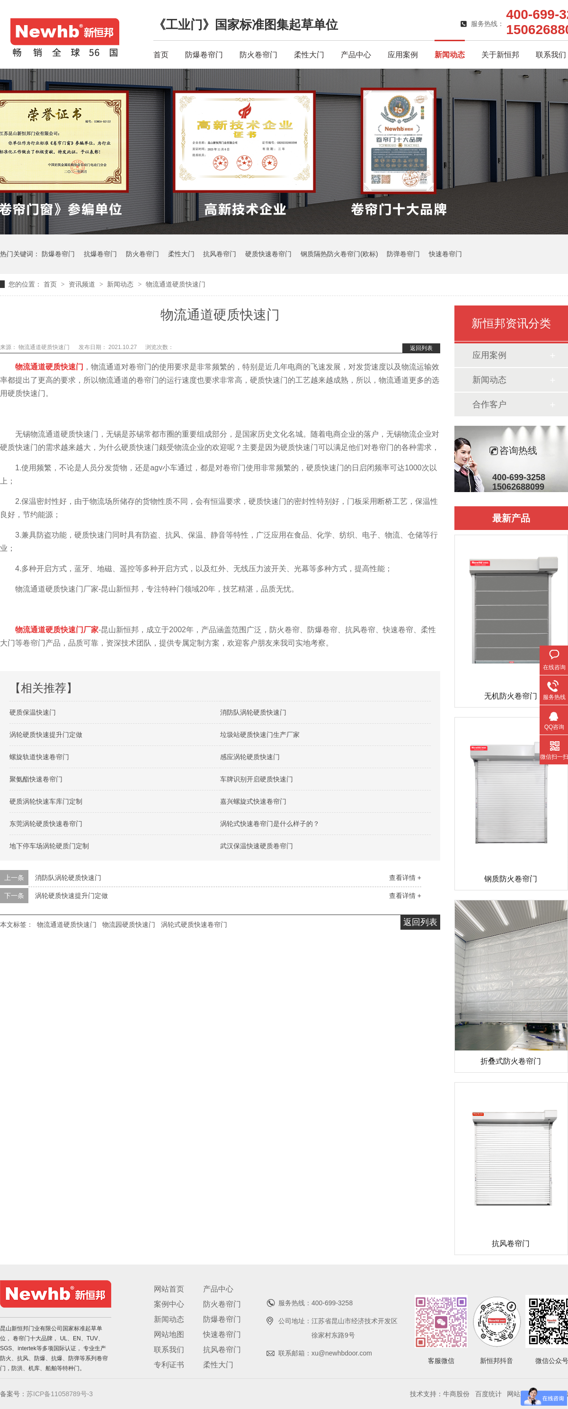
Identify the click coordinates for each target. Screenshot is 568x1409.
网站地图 (169, 1334)
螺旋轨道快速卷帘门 (39, 757)
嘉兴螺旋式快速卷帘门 (253, 801)
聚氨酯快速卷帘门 (35, 779)
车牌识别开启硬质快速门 (256, 779)
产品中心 (356, 55)
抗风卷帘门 (219, 254)
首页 (161, 55)
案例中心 (169, 1304)
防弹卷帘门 (403, 254)
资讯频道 (83, 284)
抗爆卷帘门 (100, 254)
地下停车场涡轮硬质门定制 (49, 846)
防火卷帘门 (258, 55)
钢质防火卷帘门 (510, 879)
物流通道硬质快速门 (175, 284)
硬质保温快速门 (32, 712)
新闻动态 (450, 55)
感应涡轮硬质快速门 (250, 757)
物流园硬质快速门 (128, 924)
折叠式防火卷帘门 (510, 1061)
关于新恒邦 (500, 55)
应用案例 (403, 55)
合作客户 (489, 404)
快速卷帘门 (445, 254)
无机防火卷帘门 (510, 696)
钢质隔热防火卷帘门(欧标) (339, 254)
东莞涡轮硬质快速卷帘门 (45, 823)
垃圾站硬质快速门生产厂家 (260, 734)
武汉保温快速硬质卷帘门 (256, 846)
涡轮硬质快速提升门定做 (45, 734)
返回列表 (421, 348)
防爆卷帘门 (204, 55)
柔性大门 (309, 55)
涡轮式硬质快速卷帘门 (194, 924)
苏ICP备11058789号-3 (60, 1394)
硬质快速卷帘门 (268, 254)
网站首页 (169, 1289)
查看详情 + (405, 877)
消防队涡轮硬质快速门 (253, 712)
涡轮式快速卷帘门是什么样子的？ (270, 823)
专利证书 (169, 1365)
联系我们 (551, 55)
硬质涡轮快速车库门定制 (45, 801)
